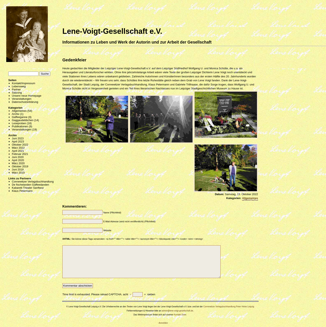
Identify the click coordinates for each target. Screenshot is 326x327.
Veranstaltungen (21, 98)
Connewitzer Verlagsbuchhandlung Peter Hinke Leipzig (228, 306)
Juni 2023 (17, 138)
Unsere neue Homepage (26, 95)
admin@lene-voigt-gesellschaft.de (177, 311)
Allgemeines (19, 110)
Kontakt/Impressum (23, 83)
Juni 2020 (17, 157)
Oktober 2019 (20, 166)
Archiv (15, 113)
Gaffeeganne (19, 117)
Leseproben (19, 123)
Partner (16, 89)
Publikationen (20, 126)
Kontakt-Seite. (180, 315)
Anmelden (163, 323)
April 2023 (18, 141)
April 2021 (18, 150)
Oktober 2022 (20, 144)
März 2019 (18, 172)
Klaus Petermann (22, 190)
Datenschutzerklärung (25, 101)
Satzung (17, 92)
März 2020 (18, 163)
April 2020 (18, 160)
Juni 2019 (17, 169)
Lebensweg (19, 86)
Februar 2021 (20, 154)
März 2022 (18, 147)
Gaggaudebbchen (22, 120)
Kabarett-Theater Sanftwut (27, 187)
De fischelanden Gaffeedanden (30, 184)
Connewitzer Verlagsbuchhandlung (33, 181)
